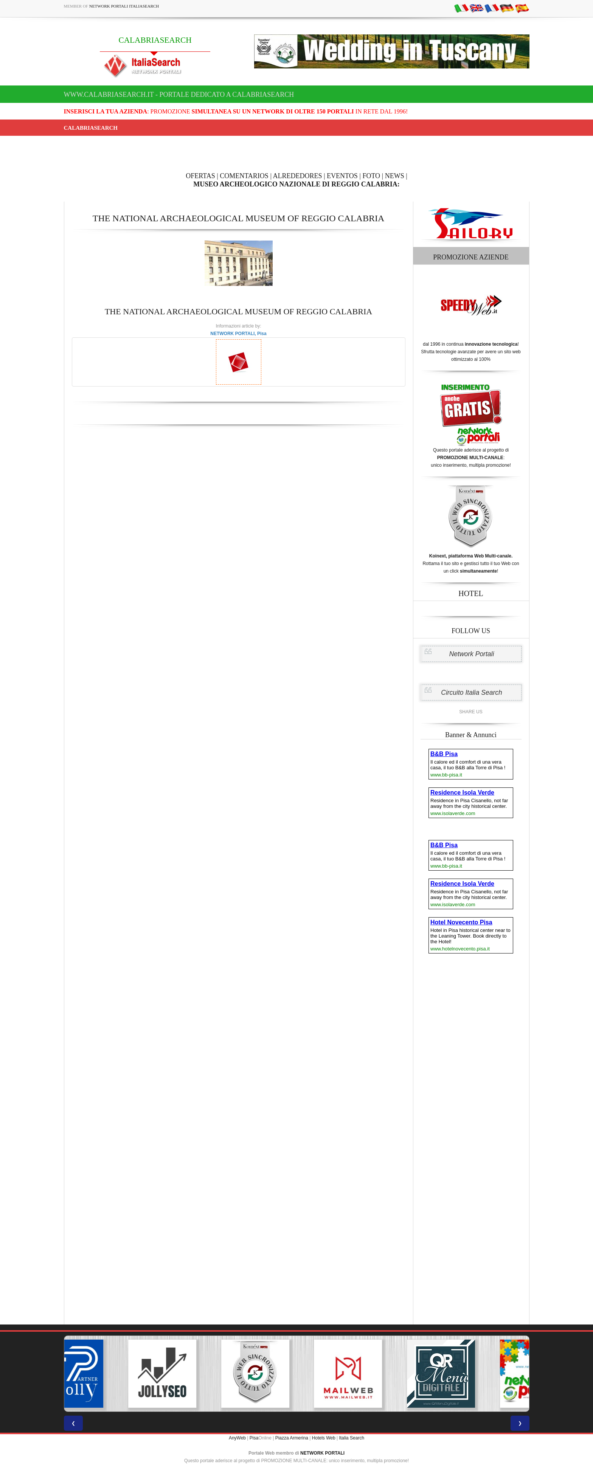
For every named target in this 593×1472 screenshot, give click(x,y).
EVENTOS (342, 176)
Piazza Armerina (291, 1438)
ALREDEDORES (297, 176)
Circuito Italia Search (471, 692)
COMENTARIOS (244, 176)
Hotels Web (323, 1438)
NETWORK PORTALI (322, 1453)
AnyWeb (237, 1438)
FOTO (371, 176)
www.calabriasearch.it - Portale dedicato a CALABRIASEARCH (179, 94)
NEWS (394, 176)
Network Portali (471, 654)
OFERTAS (200, 176)
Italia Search (351, 1438)
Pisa (254, 1438)
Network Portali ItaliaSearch (124, 6)
